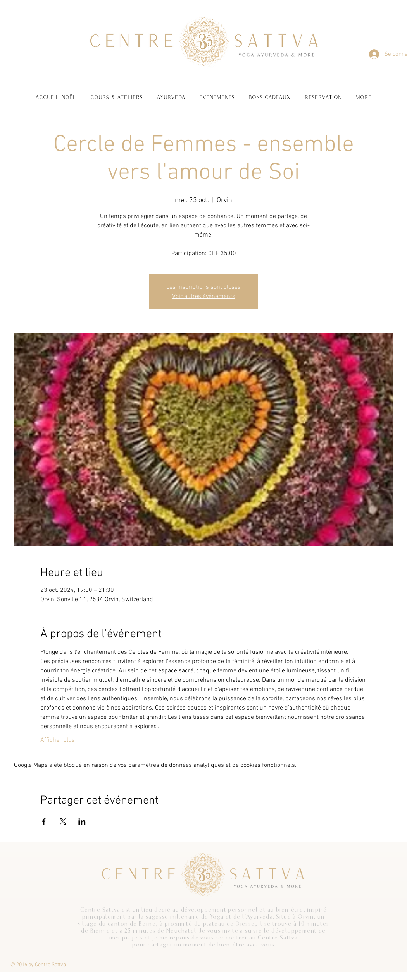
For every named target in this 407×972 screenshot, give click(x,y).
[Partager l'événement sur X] (63, 821)
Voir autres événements (203, 296)
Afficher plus (57, 740)
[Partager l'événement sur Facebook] (44, 821)
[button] (116, 93)
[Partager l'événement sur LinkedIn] (82, 821)
